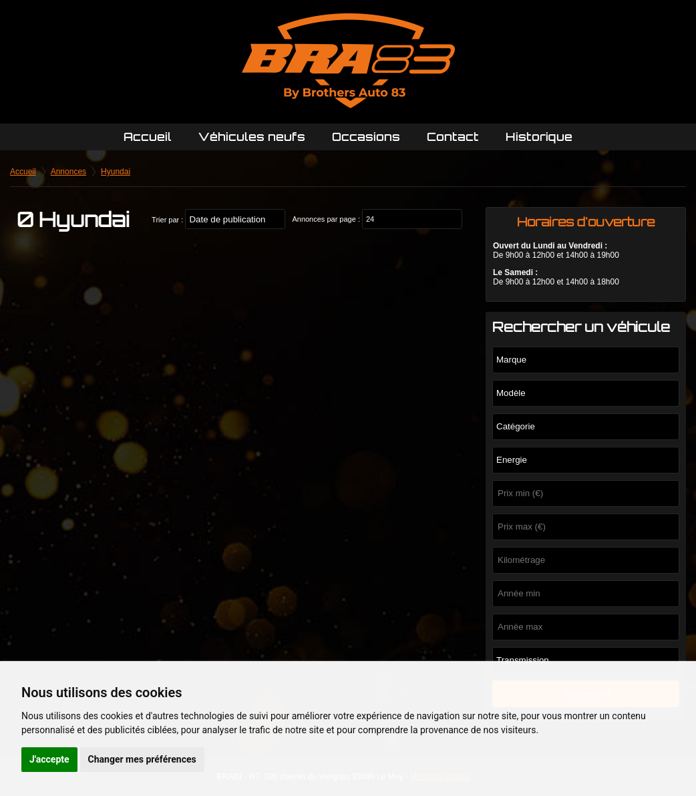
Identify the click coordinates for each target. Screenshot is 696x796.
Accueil (148, 137)
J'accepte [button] (49, 759)
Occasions (366, 137)
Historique (539, 137)
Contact (453, 137)
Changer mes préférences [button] (142, 759)
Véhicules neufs (251, 137)
